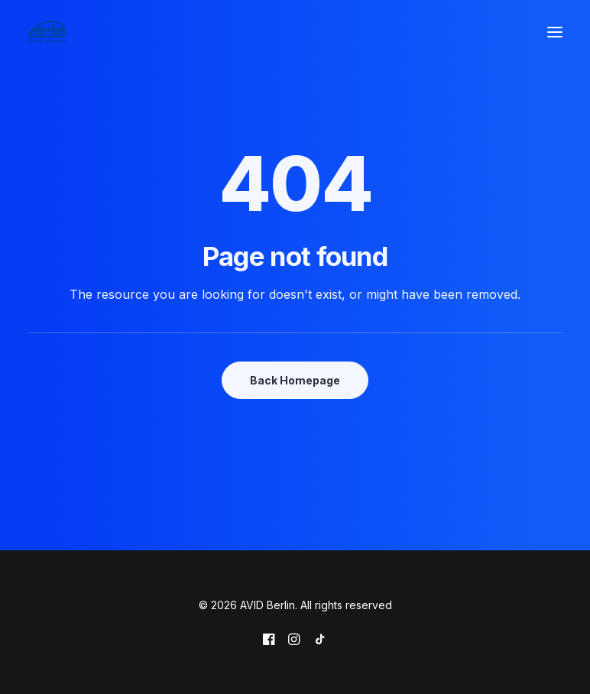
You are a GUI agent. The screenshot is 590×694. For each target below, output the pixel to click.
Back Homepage (295, 380)
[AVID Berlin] (47, 32)
